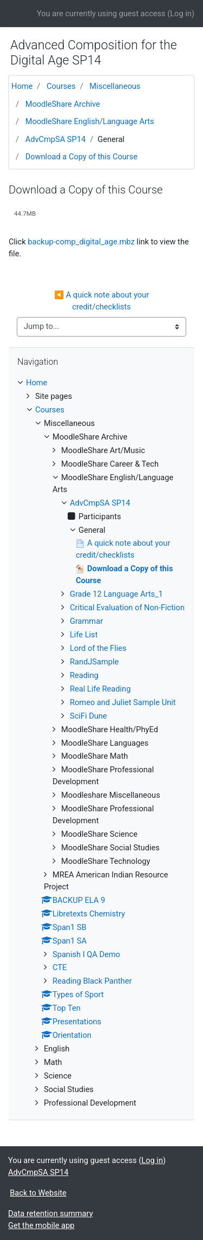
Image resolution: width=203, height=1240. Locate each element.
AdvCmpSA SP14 (55, 139)
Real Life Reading (100, 689)
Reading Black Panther (92, 981)
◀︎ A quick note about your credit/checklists (102, 301)
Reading (84, 675)
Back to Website (38, 1193)
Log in (181, 13)
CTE (60, 967)
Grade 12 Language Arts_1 (116, 594)
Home (21, 86)
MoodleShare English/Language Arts (89, 121)
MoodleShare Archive (62, 104)
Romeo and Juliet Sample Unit (123, 702)
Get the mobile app (41, 1225)
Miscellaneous (114, 86)
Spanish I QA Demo (86, 954)
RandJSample (94, 662)
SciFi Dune (88, 716)
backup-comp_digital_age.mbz (81, 242)
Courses (61, 86)
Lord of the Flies (98, 648)
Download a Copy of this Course (81, 157)
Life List (83, 635)
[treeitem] (101, 383)
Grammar (86, 621)
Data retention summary (50, 1213)
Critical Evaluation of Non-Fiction (127, 607)
